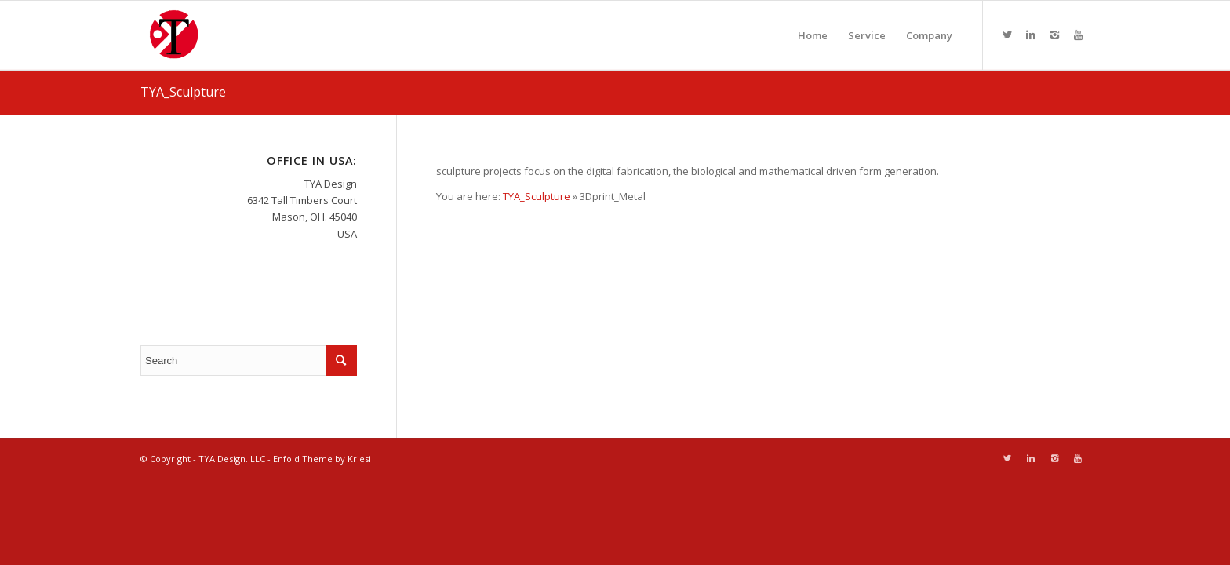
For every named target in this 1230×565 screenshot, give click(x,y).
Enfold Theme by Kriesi (322, 459)
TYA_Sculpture (183, 91)
